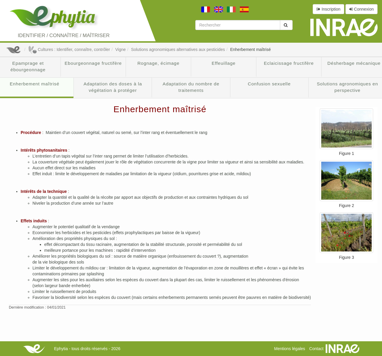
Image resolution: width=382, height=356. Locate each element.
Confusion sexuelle (269, 83)
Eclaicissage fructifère (289, 63)
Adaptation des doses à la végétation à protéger (112, 87)
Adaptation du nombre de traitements (191, 87)
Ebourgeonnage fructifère (93, 63)
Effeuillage (224, 63)
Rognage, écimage (158, 63)
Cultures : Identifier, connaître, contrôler (69, 49)
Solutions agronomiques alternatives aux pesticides (178, 49)
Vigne (120, 49)
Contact (316, 348)
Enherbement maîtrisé (250, 49)
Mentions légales (289, 348)
